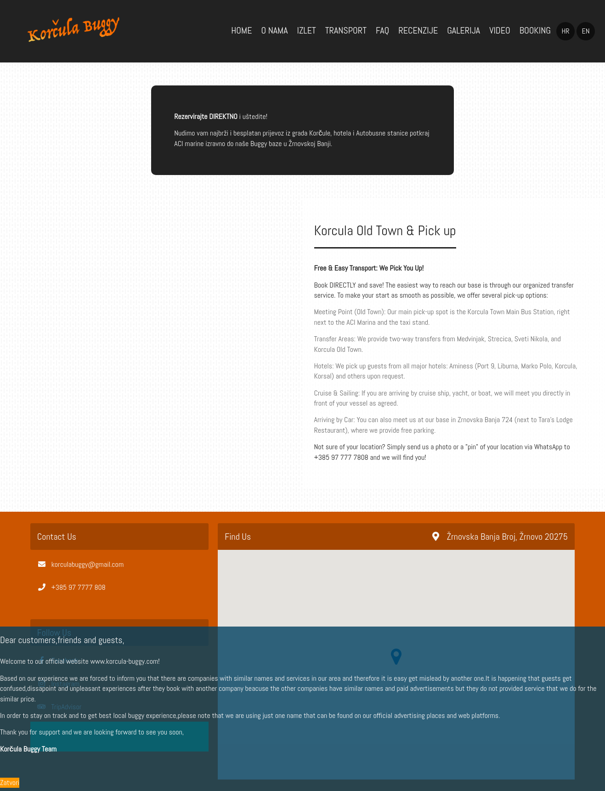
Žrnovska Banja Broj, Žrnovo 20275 (500, 536)
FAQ (382, 30)
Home (241, 30)
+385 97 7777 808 (78, 587)
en (585, 31)
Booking (535, 30)
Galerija (463, 30)
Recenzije (418, 30)
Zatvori (9, 782)
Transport (346, 30)
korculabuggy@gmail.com (87, 564)
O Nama (274, 30)
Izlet (306, 30)
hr (565, 31)
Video (499, 30)
